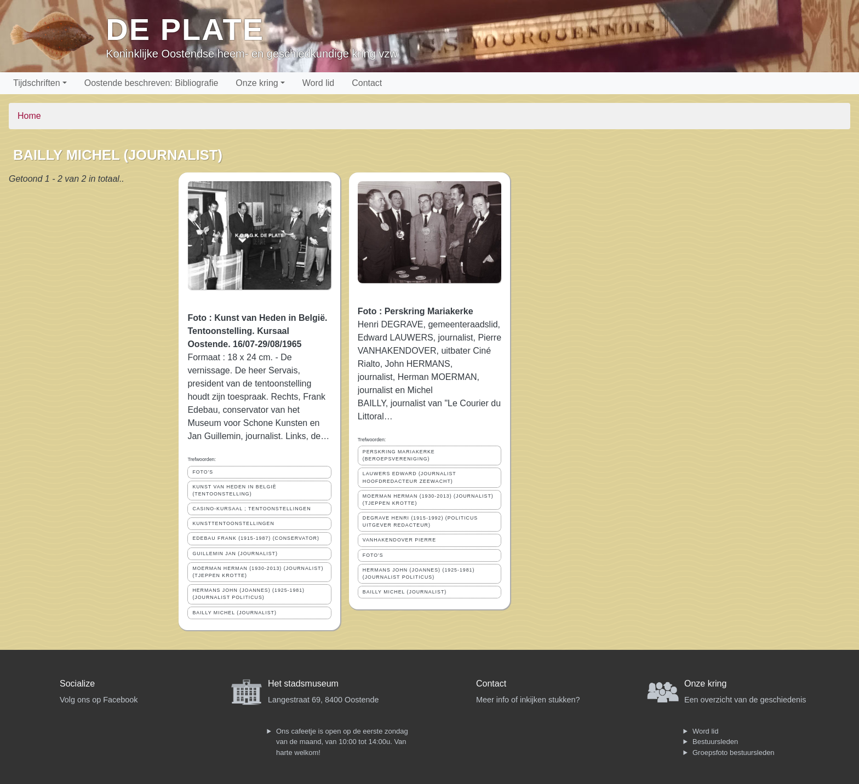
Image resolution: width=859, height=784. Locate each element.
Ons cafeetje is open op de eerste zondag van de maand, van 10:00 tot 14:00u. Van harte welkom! (342, 742)
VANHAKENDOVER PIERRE (399, 540)
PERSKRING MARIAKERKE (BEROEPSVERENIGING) (399, 455)
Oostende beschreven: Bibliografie (151, 83)
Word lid (318, 83)
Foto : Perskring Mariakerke (415, 311)
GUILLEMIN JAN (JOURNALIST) (235, 553)
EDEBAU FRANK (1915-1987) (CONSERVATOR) (255, 538)
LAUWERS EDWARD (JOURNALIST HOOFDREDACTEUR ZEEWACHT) (409, 477)
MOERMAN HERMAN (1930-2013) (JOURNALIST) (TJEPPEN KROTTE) (257, 572)
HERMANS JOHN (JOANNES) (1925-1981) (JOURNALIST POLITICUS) (248, 593)
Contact (367, 83)
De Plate (185, 29)
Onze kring (257, 83)
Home (29, 115)
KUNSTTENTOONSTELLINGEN (233, 523)
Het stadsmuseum (303, 683)
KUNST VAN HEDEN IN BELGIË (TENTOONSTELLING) (234, 490)
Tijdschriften (36, 83)
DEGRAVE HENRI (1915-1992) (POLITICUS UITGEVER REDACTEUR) (420, 521)
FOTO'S (202, 472)
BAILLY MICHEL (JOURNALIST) (234, 612)
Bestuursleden (715, 741)
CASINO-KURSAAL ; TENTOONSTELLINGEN (251, 508)
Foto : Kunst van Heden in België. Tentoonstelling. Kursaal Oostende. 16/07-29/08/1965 (257, 331)
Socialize (77, 683)
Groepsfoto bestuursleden (733, 752)
